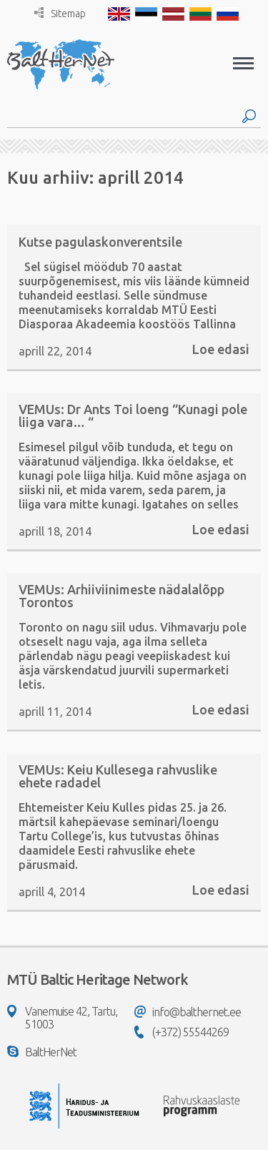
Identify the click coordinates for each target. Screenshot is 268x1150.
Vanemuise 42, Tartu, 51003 (62, 1018)
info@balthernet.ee (187, 1012)
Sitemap (60, 13)
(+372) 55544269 (181, 1032)
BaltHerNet (41, 1052)
